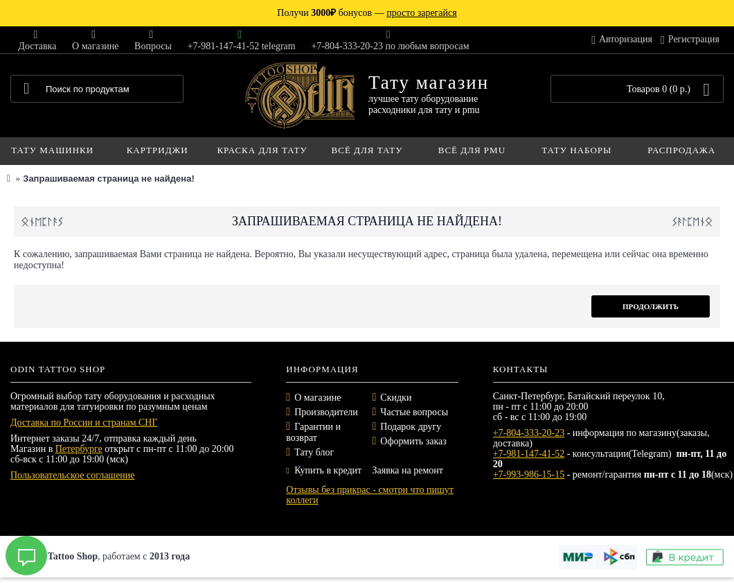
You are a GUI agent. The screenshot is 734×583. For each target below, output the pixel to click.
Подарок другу (410, 426)
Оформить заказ (413, 441)
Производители (326, 412)
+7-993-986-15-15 (529, 474)
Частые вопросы (414, 412)
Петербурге (78, 449)
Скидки (395, 397)
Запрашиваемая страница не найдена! (108, 178)
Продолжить (651, 306)
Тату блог (314, 452)
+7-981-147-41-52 (529, 454)
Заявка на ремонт (407, 470)
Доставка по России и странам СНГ (84, 422)
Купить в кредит (323, 470)
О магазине (317, 397)
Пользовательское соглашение (72, 475)
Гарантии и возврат (313, 432)
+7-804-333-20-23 (529, 433)
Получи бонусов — (366, 13)
